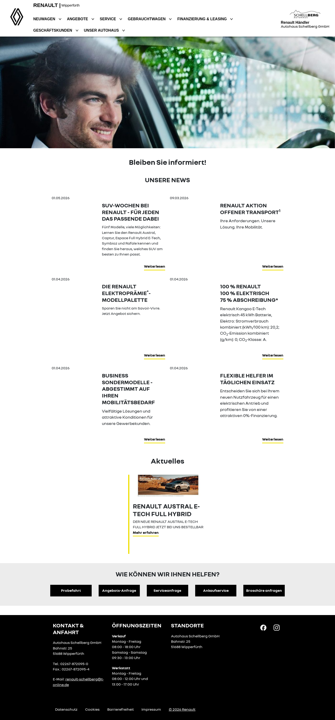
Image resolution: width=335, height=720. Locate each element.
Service (108, 19)
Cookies (92, 709)
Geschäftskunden (53, 30)
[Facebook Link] (263, 627)
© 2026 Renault (182, 709)
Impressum (151, 709)
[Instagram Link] (276, 627)
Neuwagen (44, 19)
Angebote (78, 19)
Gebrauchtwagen (147, 19)
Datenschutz (66, 709)
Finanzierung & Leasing (202, 19)
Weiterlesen (154, 266)
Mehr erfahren (146, 532)
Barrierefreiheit (120, 709)
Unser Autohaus (102, 30)
